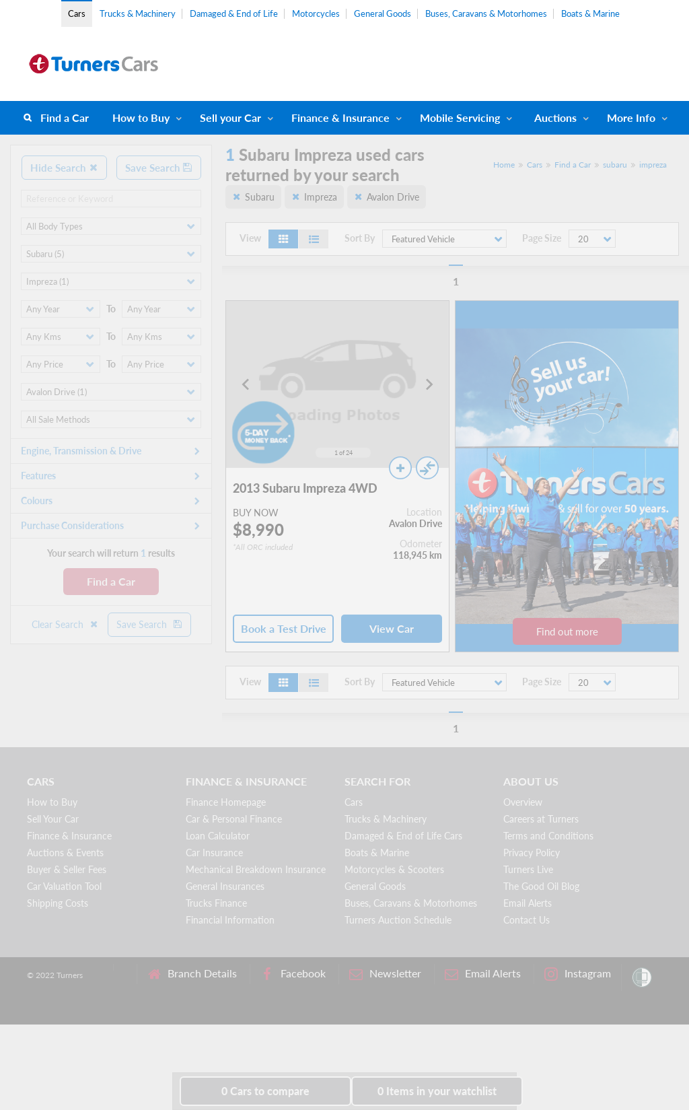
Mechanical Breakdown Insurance (256, 869)
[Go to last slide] (246, 384)
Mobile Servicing (460, 117)
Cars (76, 13)
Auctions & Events (65, 852)
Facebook (293, 974)
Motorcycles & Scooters (394, 869)
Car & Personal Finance (234, 819)
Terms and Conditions (548, 835)
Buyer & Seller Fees (66, 869)
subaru (615, 165)
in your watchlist (437, 1090)
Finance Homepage (226, 802)
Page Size (541, 238)
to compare (265, 1090)
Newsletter (385, 974)
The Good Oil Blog (541, 886)
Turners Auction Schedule (397, 920)
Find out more (567, 631)
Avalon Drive (393, 197)
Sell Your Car (53, 819)
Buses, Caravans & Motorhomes (486, 13)
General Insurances (225, 886)
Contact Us (526, 920)
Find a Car (64, 117)
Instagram (577, 974)
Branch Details (192, 974)
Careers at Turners (541, 819)
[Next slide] (429, 384)
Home (504, 165)
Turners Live (528, 869)
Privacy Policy (531, 852)
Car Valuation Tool (64, 886)
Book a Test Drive (283, 628)
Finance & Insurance (340, 117)
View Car (391, 628)
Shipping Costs (57, 903)
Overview (522, 802)
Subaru (260, 197)
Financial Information (230, 920)
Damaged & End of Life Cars (403, 835)
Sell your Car (230, 117)
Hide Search (64, 168)
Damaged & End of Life (234, 13)
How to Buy (141, 117)
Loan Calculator (218, 835)
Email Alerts (527, 903)
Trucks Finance (216, 903)
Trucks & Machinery (138, 13)
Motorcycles (316, 13)
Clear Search (65, 624)
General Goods (382, 13)
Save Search (158, 168)
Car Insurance (214, 852)
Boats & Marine (590, 13)
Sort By (359, 238)
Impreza (320, 197)
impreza (653, 165)
